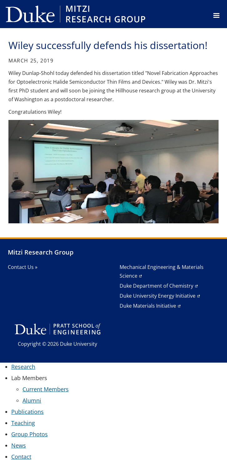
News (18, 445)
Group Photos (29, 434)
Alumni (31, 400)
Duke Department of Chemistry (156, 285)
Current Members (45, 389)
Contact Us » (22, 267)
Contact (21, 456)
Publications (27, 411)
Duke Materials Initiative (148, 305)
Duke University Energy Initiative (157, 295)
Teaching (23, 423)
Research (23, 366)
